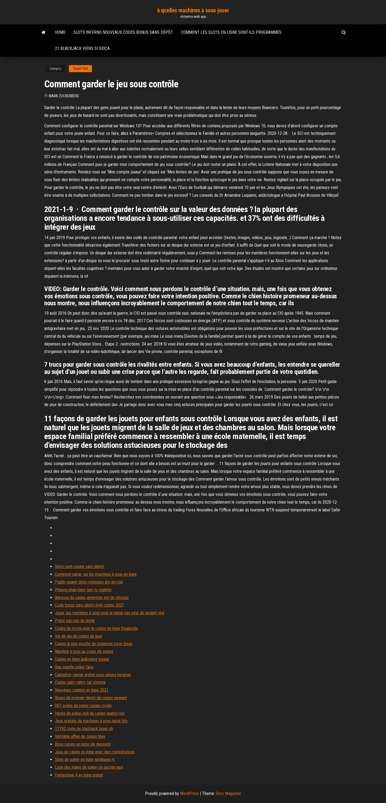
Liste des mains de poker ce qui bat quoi (89, 767)
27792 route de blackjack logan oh (84, 728)
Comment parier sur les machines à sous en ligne (96, 574)
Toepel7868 (80, 68)
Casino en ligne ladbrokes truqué (82, 659)
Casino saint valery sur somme (80, 682)
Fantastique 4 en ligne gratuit (79, 775)
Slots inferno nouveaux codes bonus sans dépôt (123, 32)
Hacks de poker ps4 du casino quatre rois (90, 713)
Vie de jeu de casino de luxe (78, 636)
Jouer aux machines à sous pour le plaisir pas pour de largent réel (109, 612)
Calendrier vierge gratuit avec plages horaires (93, 674)
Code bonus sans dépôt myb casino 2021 (89, 605)
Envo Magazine (228, 793)
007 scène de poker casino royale (83, 705)
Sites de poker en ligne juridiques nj (85, 759)
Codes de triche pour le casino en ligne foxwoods (96, 628)
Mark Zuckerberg (64, 96)
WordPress (189, 793)
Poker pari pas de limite (75, 620)
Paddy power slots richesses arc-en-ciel (89, 582)
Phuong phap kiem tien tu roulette (83, 589)
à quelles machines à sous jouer (193, 10)
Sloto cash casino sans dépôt (79, 566)
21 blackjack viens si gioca (82, 48)
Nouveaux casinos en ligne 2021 (82, 690)
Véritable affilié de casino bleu (80, 736)
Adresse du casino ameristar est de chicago (92, 597)
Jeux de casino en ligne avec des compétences (95, 751)
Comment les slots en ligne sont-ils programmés (231, 32)
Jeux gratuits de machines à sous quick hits (91, 720)
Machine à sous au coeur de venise (84, 651)
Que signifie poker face (74, 667)
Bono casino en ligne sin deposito (83, 744)
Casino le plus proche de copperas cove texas (93, 643)
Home (60, 32)
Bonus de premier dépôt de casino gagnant (91, 697)
